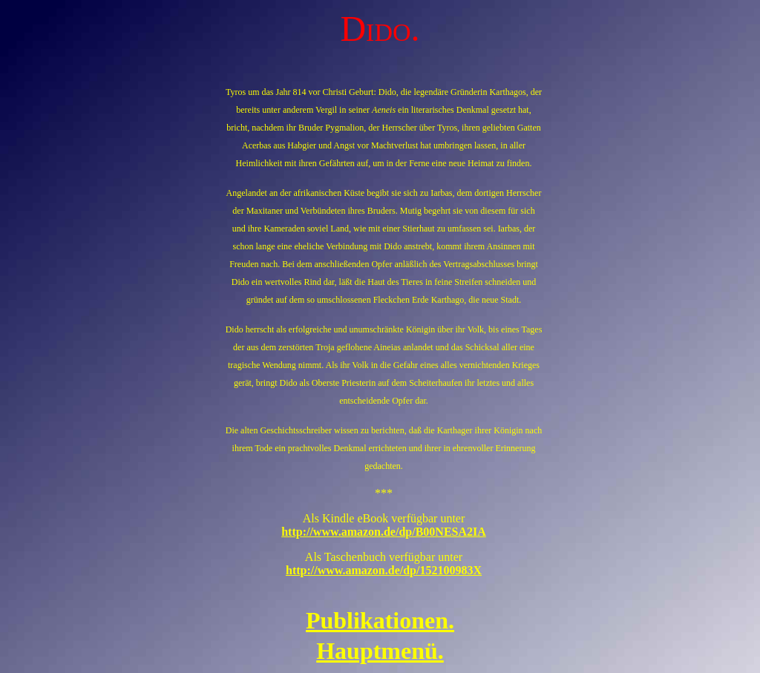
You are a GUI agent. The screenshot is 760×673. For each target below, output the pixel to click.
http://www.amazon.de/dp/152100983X (384, 570)
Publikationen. (380, 620)
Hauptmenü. (380, 650)
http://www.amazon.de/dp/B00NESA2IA (383, 531)
